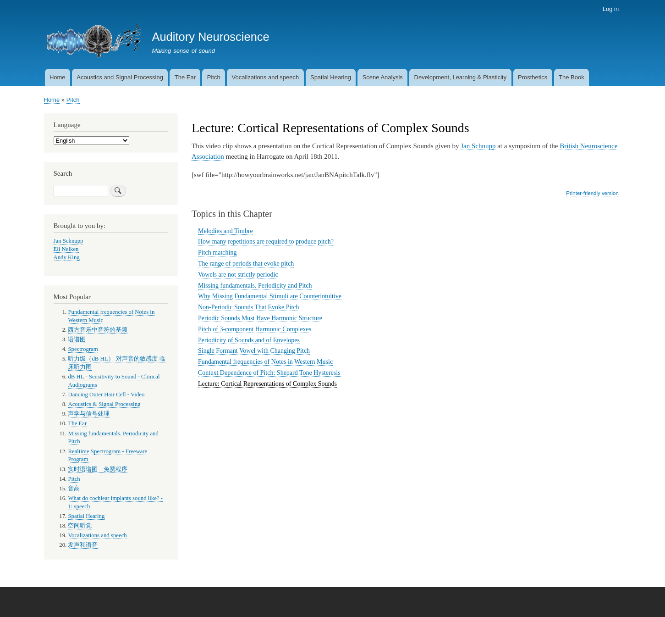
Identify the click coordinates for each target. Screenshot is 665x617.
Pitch (213, 77)
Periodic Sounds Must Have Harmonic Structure (260, 318)
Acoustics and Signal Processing (120, 77)
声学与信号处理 (89, 414)
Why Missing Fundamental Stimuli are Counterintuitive (269, 296)
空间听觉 (80, 526)
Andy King (67, 257)
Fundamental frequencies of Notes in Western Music (265, 361)
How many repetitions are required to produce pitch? (266, 241)
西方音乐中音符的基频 (97, 330)
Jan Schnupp (478, 146)
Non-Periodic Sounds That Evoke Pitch (248, 307)
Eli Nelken (66, 249)
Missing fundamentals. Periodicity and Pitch (255, 285)
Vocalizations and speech (265, 77)
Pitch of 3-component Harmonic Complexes (254, 329)
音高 (74, 488)
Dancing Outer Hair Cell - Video (106, 394)
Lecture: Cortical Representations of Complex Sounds (267, 383)
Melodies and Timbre (225, 231)
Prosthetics (532, 77)
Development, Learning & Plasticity (460, 77)
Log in (611, 9)
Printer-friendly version (592, 193)
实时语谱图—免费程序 (97, 469)
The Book (571, 77)
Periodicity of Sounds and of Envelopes (249, 340)
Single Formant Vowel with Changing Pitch (254, 350)
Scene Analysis (383, 77)
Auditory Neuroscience (210, 36)
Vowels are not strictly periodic (238, 274)
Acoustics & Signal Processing (104, 404)
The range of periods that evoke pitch (246, 263)
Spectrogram (83, 349)
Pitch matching (217, 252)
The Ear (185, 77)
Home (57, 77)
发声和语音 (83, 545)
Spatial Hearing (330, 77)
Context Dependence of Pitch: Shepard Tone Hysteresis (269, 372)
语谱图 (77, 339)
